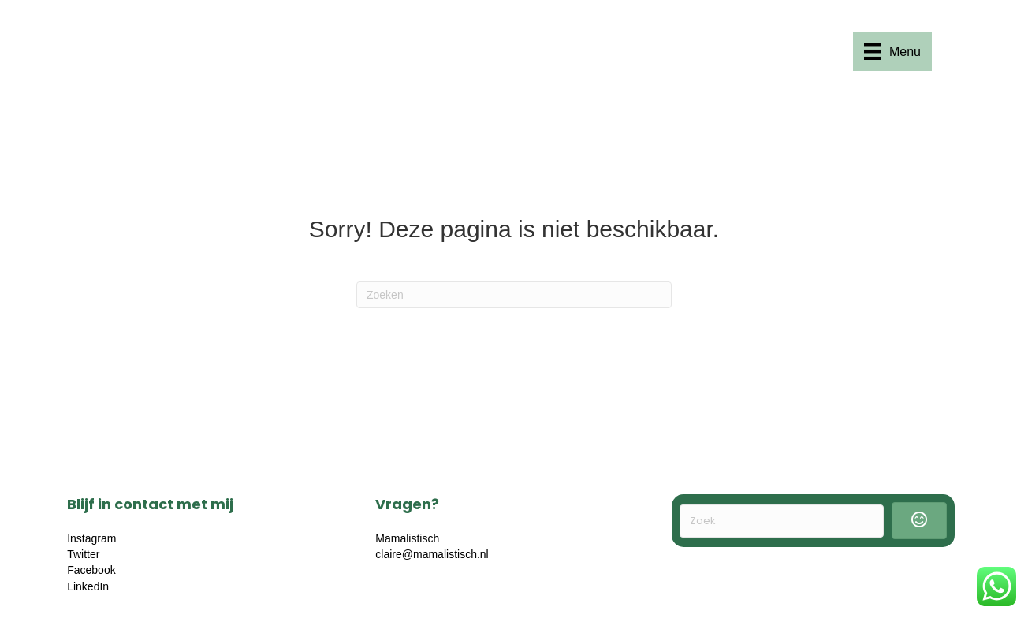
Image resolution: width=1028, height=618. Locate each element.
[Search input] (782, 521)
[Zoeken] (514, 294)
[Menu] (892, 51)
